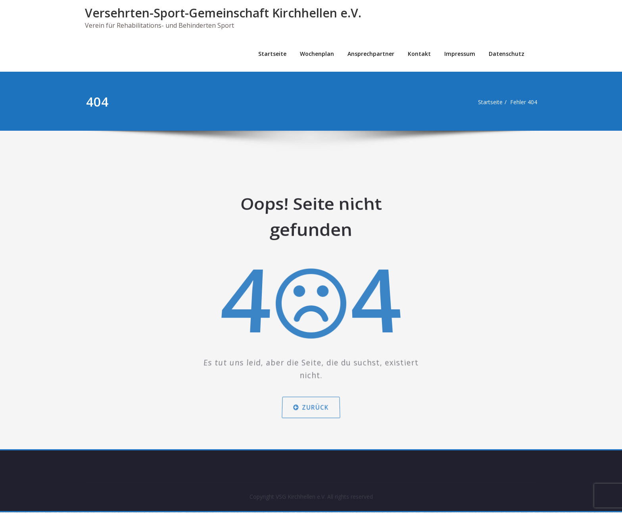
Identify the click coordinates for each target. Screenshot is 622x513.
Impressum (459, 53)
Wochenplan (317, 53)
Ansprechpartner (370, 53)
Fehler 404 (526, 102)
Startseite (272, 53)
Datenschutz (506, 53)
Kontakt (419, 53)
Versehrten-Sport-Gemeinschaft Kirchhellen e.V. (223, 13)
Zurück (311, 393)
